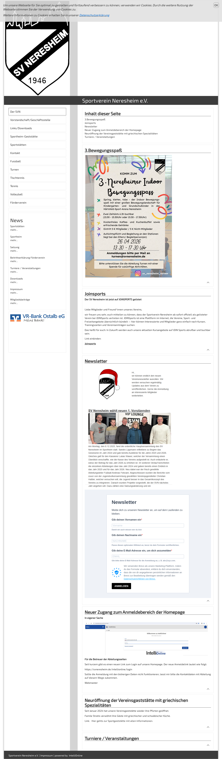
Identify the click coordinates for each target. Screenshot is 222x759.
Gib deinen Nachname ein (127, 535)
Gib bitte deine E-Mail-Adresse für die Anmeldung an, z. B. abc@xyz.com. (144, 561)
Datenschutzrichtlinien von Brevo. (140, 579)
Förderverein (18, 202)
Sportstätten (18, 144)
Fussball (15, 161)
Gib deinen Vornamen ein (126, 519)
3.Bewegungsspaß (95, 119)
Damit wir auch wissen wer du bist (127, 530)
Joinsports (90, 122)
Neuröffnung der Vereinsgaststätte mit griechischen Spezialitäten (121, 133)
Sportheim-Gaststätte (24, 136)
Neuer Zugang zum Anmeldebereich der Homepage (113, 129)
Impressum (46, 755)
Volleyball (16, 194)
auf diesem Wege (94, 677)
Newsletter (91, 126)
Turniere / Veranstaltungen (100, 136)
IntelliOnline (76, 755)
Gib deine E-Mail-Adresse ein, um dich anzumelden (141, 550)
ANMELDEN (121, 586)
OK (216, 5)
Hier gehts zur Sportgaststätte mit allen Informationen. (122, 720)
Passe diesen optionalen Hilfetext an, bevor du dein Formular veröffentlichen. (145, 545)
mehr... (14, 229)
